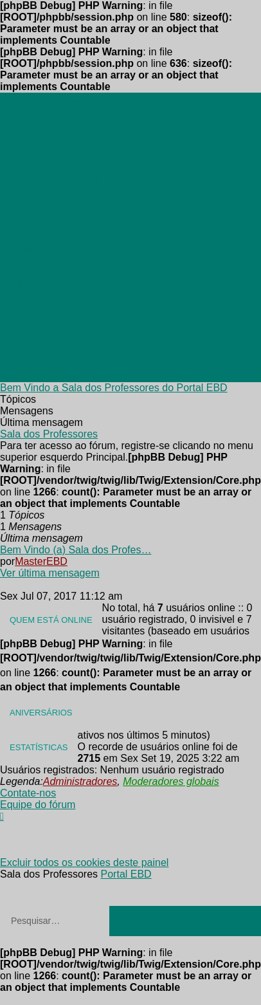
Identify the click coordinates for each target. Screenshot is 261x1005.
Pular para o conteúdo (50, 109)
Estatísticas (39, 747)
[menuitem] (30, 121)
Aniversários (41, 712)
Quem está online (51, 620)
